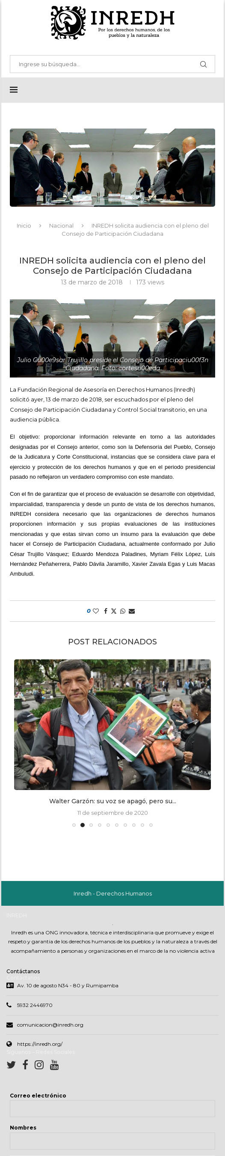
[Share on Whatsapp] (122, 611)
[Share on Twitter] (114, 611)
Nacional (61, 225)
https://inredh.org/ (39, 1045)
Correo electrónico (38, 1096)
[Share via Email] (132, 611)
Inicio (24, 225)
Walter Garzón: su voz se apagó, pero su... (112, 801)
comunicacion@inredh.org (50, 1025)
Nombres (23, 1128)
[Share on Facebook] (105, 611)
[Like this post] (96, 611)
